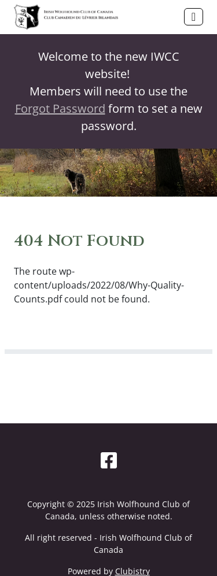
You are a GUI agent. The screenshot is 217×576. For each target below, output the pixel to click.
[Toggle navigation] (193, 16)
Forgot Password (60, 108)
